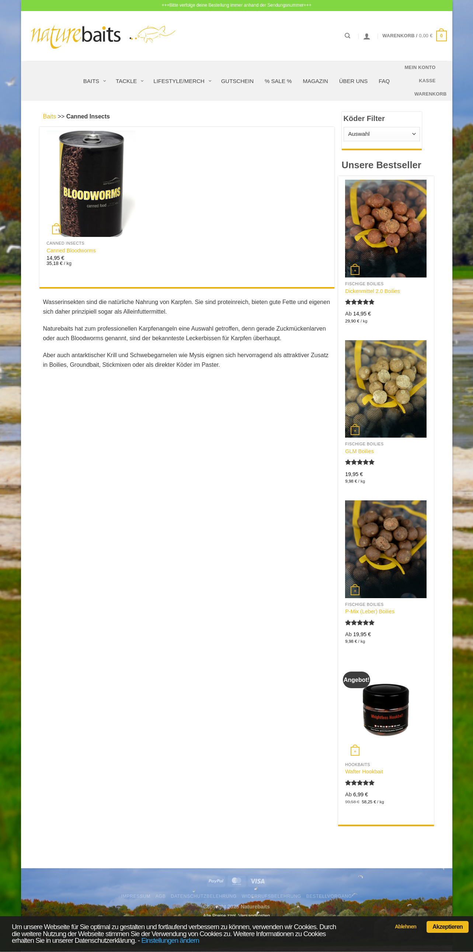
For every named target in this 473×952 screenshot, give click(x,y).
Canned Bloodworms (71, 250)
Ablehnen (405, 926)
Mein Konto (419, 67)
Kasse (427, 80)
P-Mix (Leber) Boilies (369, 611)
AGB (161, 896)
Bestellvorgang (329, 896)
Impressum (135, 896)
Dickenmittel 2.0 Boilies (372, 291)
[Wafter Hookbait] (385, 709)
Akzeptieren (447, 927)
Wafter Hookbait (364, 772)
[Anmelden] (367, 36)
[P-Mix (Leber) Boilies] (385, 549)
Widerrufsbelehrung (271, 896)
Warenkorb (430, 94)
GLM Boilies (359, 451)
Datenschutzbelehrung (204, 896)
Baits (49, 116)
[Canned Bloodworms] (90, 184)
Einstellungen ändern (170, 940)
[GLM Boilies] (385, 389)
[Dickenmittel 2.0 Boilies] (385, 228)
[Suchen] (347, 36)
